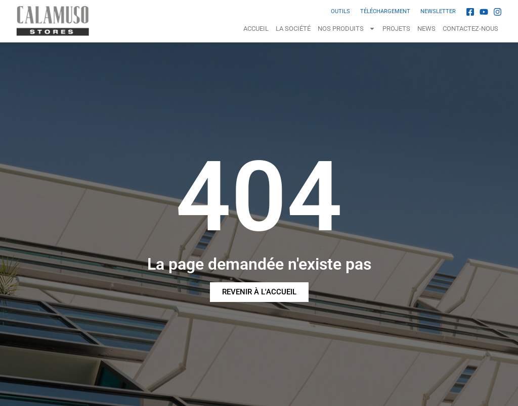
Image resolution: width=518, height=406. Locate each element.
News (426, 28)
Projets (396, 28)
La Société (293, 28)
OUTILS (340, 11)
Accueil (256, 28)
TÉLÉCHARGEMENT (385, 11)
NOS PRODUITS (346, 28)
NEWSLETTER (438, 11)
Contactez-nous (470, 28)
